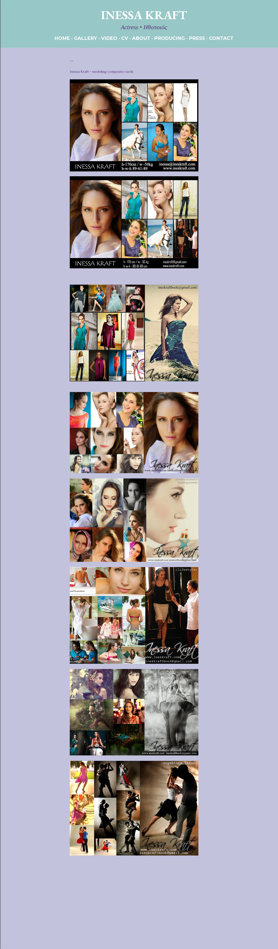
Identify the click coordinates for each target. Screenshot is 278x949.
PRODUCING (169, 38)
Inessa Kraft (144, 15)
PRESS (197, 38)
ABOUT (141, 38)
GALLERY (85, 38)
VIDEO (109, 38)
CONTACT (221, 38)
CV (124, 38)
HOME (62, 38)
